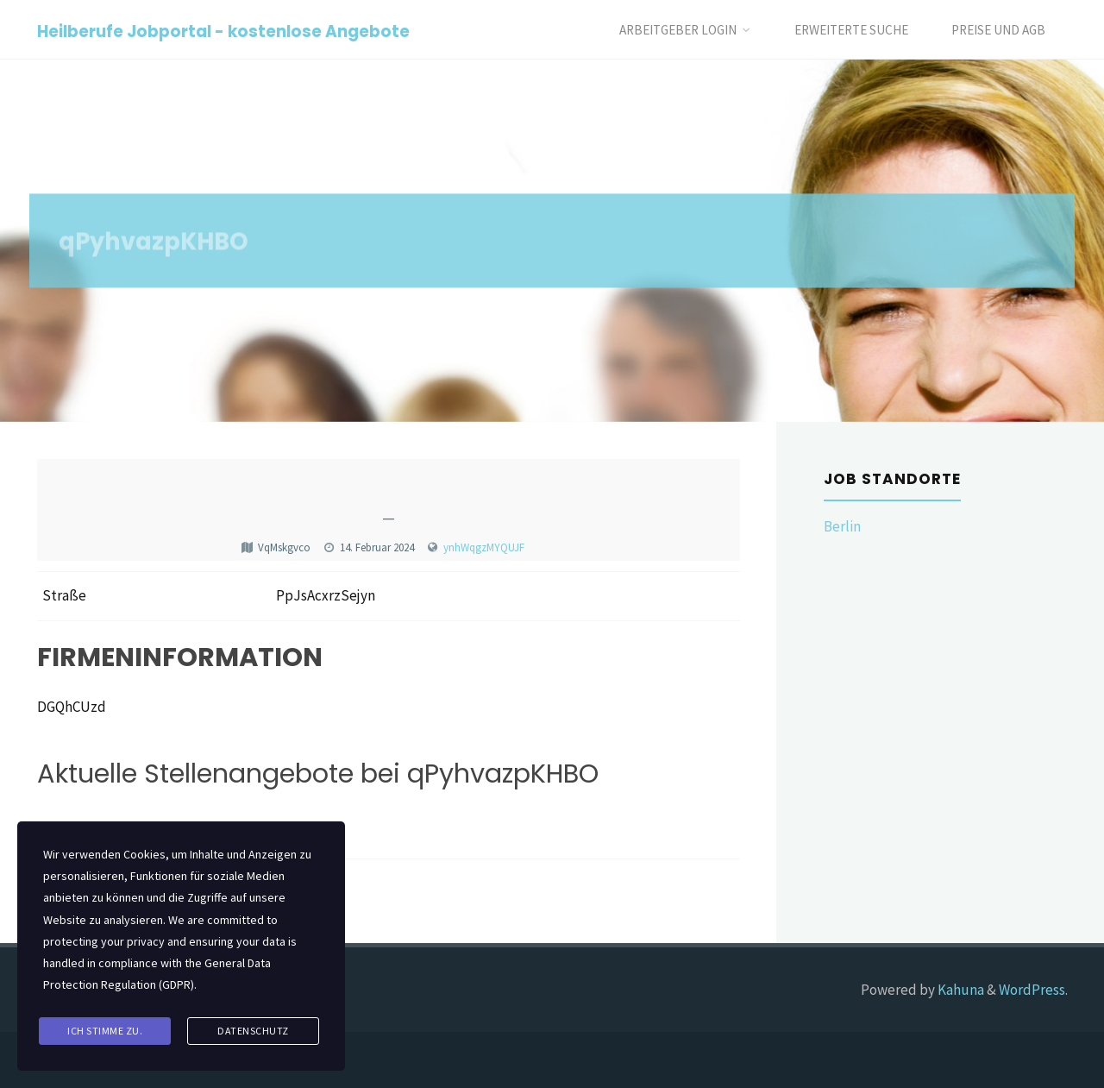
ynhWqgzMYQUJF (483, 547)
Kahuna (959, 989)
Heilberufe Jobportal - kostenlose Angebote (223, 30)
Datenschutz (253, 1030)
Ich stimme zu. (104, 1030)
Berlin (842, 526)
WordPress (1032, 989)
